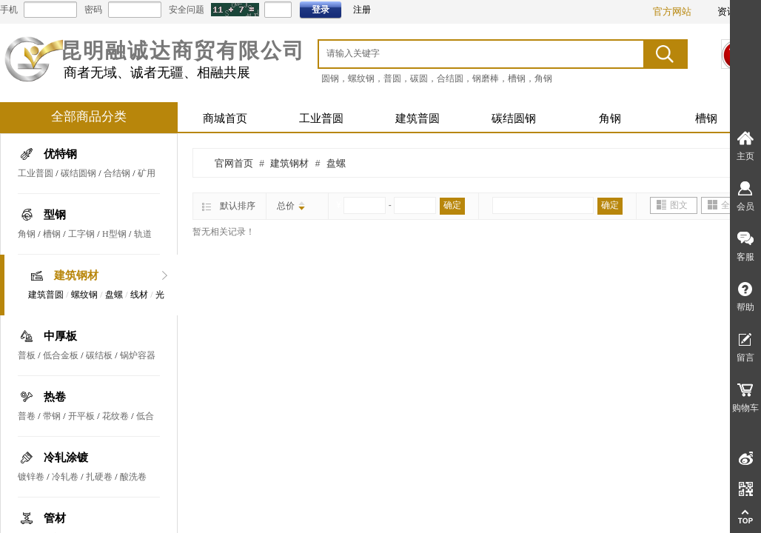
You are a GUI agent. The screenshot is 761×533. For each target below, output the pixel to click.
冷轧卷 (65, 477)
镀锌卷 (31, 477)
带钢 (52, 416)
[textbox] (462, 53)
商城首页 (225, 118)
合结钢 (117, 173)
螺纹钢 (84, 294)
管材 (55, 518)
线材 (139, 294)
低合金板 (60, 355)
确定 (452, 205)
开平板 (81, 416)
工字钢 (81, 234)
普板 (27, 355)
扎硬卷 (99, 477)
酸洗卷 (133, 477)
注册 (362, 9)
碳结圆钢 (514, 118)
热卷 (55, 397)
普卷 (27, 416)
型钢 (55, 215)
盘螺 (114, 294)
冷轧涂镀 (66, 457)
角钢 (610, 118)
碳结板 (99, 355)
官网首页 (234, 163)
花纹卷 (115, 416)
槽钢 (706, 118)
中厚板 (60, 336)
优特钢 (60, 154)
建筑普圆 (417, 118)
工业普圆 (321, 118)
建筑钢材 (76, 275)
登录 (320, 9)
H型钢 (114, 234)
